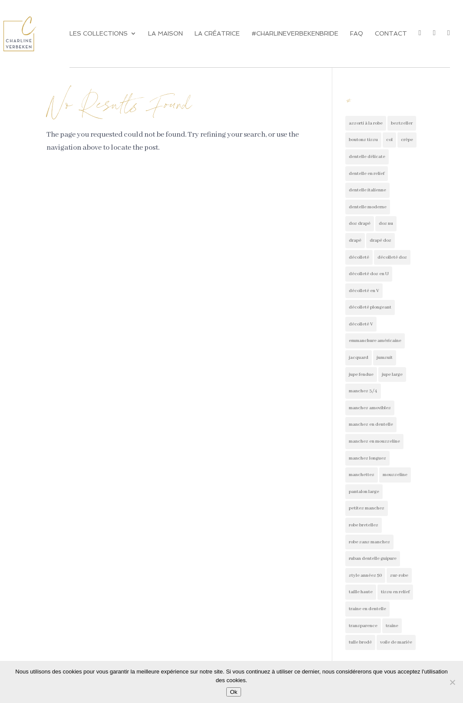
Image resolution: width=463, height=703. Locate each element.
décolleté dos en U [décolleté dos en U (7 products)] (369, 274)
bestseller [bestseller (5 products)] (402, 123)
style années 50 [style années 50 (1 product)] (365, 575)
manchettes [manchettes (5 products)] (361, 475)
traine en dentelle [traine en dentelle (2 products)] (367, 609)
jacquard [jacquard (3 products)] (358, 358)
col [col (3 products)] (389, 140)
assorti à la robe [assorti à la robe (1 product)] (366, 123)
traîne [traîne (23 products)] (392, 626)
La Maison (165, 33)
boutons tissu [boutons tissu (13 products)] (363, 140)
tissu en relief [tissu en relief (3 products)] (395, 592)
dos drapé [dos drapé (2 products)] (359, 223)
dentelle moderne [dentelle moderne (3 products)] (368, 207)
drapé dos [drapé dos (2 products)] (380, 240)
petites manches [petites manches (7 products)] (366, 508)
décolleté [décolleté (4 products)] (359, 257)
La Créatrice (217, 33)
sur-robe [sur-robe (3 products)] (399, 575)
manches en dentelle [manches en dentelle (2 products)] (371, 424)
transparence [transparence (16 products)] (363, 626)
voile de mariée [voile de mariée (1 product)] (396, 642)
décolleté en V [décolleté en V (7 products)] (364, 291)
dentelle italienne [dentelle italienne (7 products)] (367, 190)
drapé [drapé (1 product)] (355, 240)
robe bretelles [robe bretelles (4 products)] (363, 525)
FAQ (356, 33)
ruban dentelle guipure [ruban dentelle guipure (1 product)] (373, 558)
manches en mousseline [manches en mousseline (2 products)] (374, 441)
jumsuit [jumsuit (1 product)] (385, 358)
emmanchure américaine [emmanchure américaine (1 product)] (375, 341)
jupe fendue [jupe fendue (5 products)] (361, 374)
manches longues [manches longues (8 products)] (367, 458)
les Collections (98, 33)
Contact (391, 33)
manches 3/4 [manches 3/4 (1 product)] (363, 391)
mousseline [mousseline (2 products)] (395, 475)
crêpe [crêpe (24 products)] (407, 140)
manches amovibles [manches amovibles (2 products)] (370, 408)
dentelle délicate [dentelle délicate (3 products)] (367, 157)
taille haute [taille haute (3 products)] (361, 592)
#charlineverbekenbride (294, 33)
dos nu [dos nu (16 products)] (386, 223)
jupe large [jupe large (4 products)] (392, 374)
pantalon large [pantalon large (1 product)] (364, 492)
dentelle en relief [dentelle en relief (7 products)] (366, 174)
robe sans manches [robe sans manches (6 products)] (369, 542)
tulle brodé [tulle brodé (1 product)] (360, 642)
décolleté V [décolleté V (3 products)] (361, 324)
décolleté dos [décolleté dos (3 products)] (392, 257)
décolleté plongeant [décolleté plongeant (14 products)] (370, 307)
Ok (233, 692)
